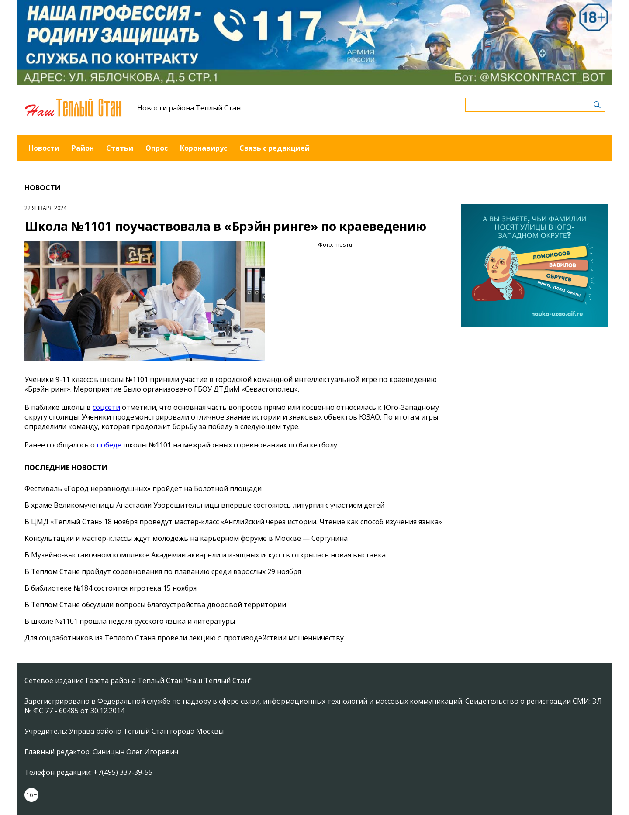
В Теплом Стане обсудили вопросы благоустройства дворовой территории (155, 604)
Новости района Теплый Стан (189, 107)
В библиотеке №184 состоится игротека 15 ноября (110, 588)
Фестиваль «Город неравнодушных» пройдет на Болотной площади (143, 488)
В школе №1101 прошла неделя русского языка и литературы (129, 621)
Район (83, 148)
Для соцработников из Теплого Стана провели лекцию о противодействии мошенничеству (184, 638)
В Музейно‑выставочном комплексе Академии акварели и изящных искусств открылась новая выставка (205, 555)
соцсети (106, 407)
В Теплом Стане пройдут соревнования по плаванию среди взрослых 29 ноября (162, 571)
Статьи (119, 148)
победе (109, 445)
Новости (43, 148)
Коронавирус (203, 148)
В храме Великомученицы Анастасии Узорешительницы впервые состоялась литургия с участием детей (204, 505)
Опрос (156, 148)
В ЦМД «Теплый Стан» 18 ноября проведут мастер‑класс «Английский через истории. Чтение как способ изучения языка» (233, 521)
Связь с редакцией (274, 148)
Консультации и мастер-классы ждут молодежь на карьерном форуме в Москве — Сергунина (186, 538)
